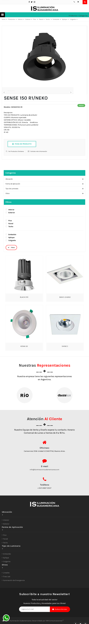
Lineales (6, 584)
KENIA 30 (24, 358)
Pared (41, 19)
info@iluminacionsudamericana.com (44, 481)
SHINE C (65, 358)
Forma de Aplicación (13, 195)
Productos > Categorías (78, 16)
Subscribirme (61, 621)
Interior (20, 19)
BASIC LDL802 (65, 309)
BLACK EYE (24, 309)
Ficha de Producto (22, 155)
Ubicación (9, 191)
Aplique (64, 19)
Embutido (56, 19)
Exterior (28, 19)
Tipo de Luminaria (12, 200)
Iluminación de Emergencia (14, 592)
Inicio (4, 19)
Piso (34, 19)
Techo (48, 19)
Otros (8, 205)
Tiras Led (6, 588)
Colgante (73, 19)
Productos (11, 19)
